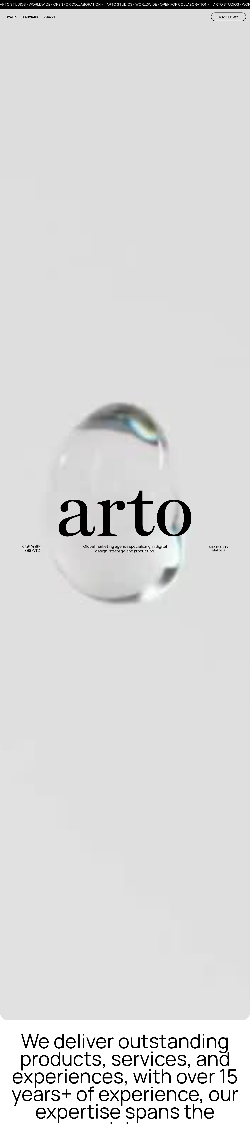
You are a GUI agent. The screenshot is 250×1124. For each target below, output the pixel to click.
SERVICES (30, 16)
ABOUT (50, 16)
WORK (12, 16)
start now (228, 16)
